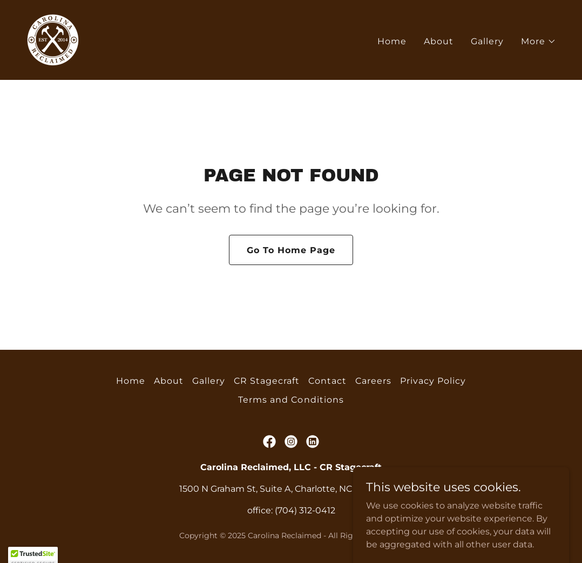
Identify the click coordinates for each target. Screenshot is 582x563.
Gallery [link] (487, 41)
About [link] (439, 41)
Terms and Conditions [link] (290, 400)
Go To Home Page (291, 250)
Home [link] (392, 41)
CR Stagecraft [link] (267, 381)
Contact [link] (327, 381)
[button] (538, 41)
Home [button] (130, 381)
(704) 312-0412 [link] (305, 510)
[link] (53, 39)
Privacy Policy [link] (433, 381)
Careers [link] (373, 381)
